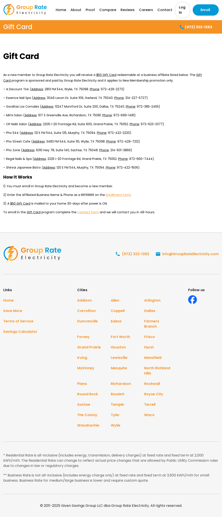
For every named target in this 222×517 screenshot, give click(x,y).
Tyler (115, 414)
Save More (12, 310)
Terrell (149, 404)
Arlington (152, 300)
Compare (107, 9)
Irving (82, 357)
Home (61, 9)
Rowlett (117, 394)
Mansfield (153, 357)
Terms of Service (18, 321)
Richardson (121, 383)
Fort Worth (120, 336)
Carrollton (86, 310)
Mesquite (119, 368)
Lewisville (119, 357)
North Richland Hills (157, 371)
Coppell (118, 310)
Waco (149, 414)
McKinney (85, 368)
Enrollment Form (118, 195)
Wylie (115, 425)
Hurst (149, 347)
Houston (118, 347)
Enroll (205, 9)
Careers (146, 9)
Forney (83, 336)
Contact (164, 9)
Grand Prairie (89, 347)
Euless (116, 321)
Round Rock (87, 394)
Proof (90, 9)
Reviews (128, 9)
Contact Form (88, 212)
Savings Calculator (20, 331)
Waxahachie (88, 425)
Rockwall (152, 383)
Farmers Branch (151, 324)
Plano (82, 383)
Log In (182, 10)
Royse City (153, 394)
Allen (115, 300)
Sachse (83, 404)
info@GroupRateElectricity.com (187, 253)
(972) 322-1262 (195, 27)
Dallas (149, 310)
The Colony (87, 414)
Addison (84, 300)
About (75, 9)
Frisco (149, 336)
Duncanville (87, 321)
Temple (117, 404)
